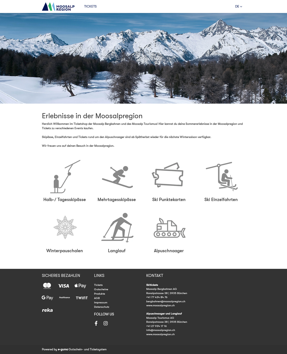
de (237, 6)
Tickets (90, 6)
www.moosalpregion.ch (160, 305)
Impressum (100, 302)
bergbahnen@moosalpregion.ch (165, 301)
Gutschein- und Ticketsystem (82, 349)
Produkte (99, 293)
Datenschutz (101, 306)
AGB (97, 298)
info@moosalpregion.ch (160, 330)
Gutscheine (101, 289)
